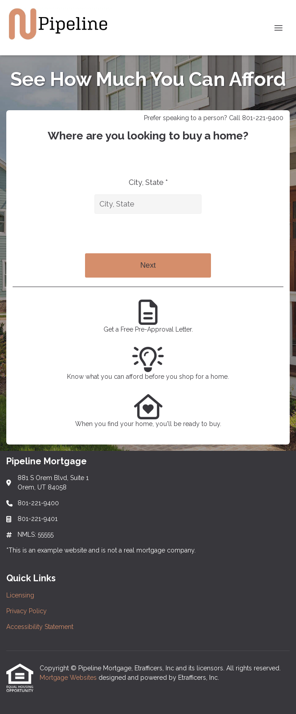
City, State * (148, 182)
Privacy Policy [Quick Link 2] (26, 611)
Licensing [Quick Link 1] (20, 595)
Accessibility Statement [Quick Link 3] (39, 626)
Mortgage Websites (69, 677)
